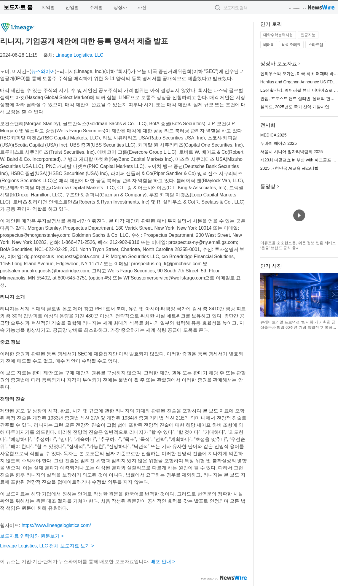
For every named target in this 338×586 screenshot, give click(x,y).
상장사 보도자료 (278, 63)
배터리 (269, 44)
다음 (333, 294)
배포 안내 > (163, 561)
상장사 (120, 7)
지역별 (48, 7)
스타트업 (315, 44)
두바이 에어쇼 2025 (278, 143)
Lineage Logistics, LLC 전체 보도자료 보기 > (47, 545)
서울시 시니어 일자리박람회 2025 (291, 151)
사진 (142, 7)
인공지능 (308, 35)
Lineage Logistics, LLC (79, 55)
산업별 (72, 7)
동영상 (267, 186)
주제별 (96, 7)
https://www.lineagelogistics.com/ (56, 525)
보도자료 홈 (18, 7)
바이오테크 (291, 44)
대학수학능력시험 (278, 35)
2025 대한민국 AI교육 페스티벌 (289, 168)
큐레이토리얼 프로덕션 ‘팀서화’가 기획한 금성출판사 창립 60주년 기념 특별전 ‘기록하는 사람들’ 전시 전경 (298, 327)
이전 (265, 294)
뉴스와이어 (43, 71)
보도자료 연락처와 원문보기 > (32, 536)
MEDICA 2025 (273, 135)
